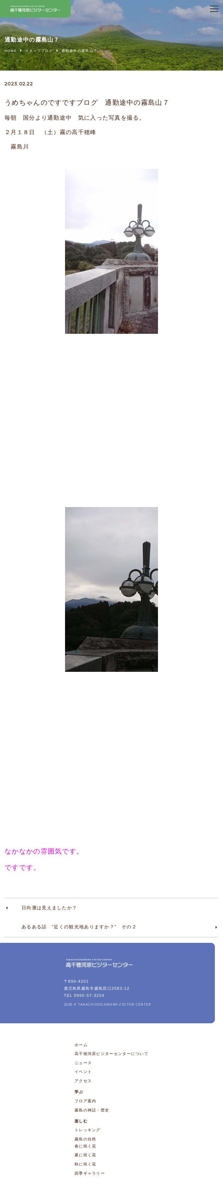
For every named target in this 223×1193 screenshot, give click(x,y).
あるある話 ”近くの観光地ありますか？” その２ (79, 926)
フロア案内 (85, 1101)
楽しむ (81, 1121)
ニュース (83, 1063)
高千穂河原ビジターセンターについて (111, 1054)
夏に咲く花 (85, 1155)
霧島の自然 (85, 1139)
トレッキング (88, 1130)
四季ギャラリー (90, 1173)
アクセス (83, 1081)
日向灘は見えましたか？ (49, 907)
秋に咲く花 (85, 1164)
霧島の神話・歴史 (92, 1110)
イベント (83, 1072)
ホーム (81, 1045)
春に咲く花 (85, 1146)
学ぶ (79, 1092)
